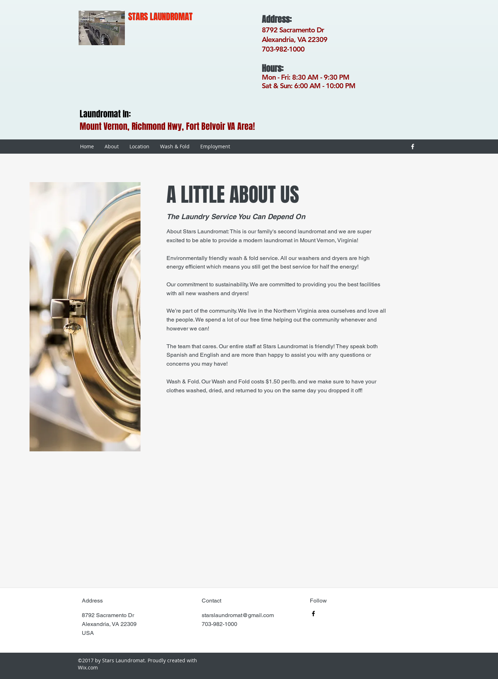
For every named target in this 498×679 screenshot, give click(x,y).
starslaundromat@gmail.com (238, 615)
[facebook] (412, 146)
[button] (85, 316)
